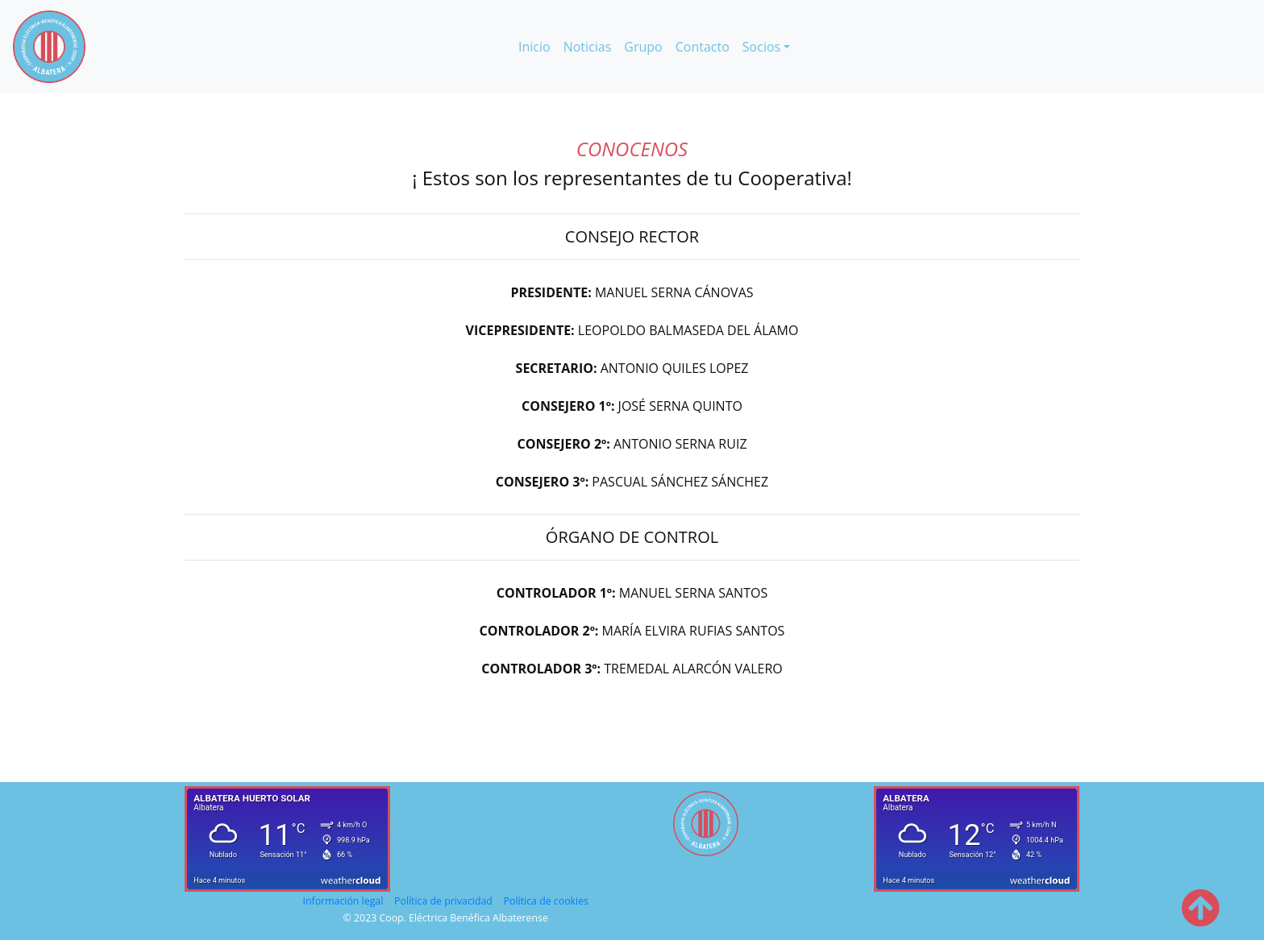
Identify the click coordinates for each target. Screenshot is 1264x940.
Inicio (537, 46)
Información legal (343, 901)
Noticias (587, 47)
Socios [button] (761, 47)
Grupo (643, 47)
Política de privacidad (443, 901)
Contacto (703, 47)
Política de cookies (546, 901)
